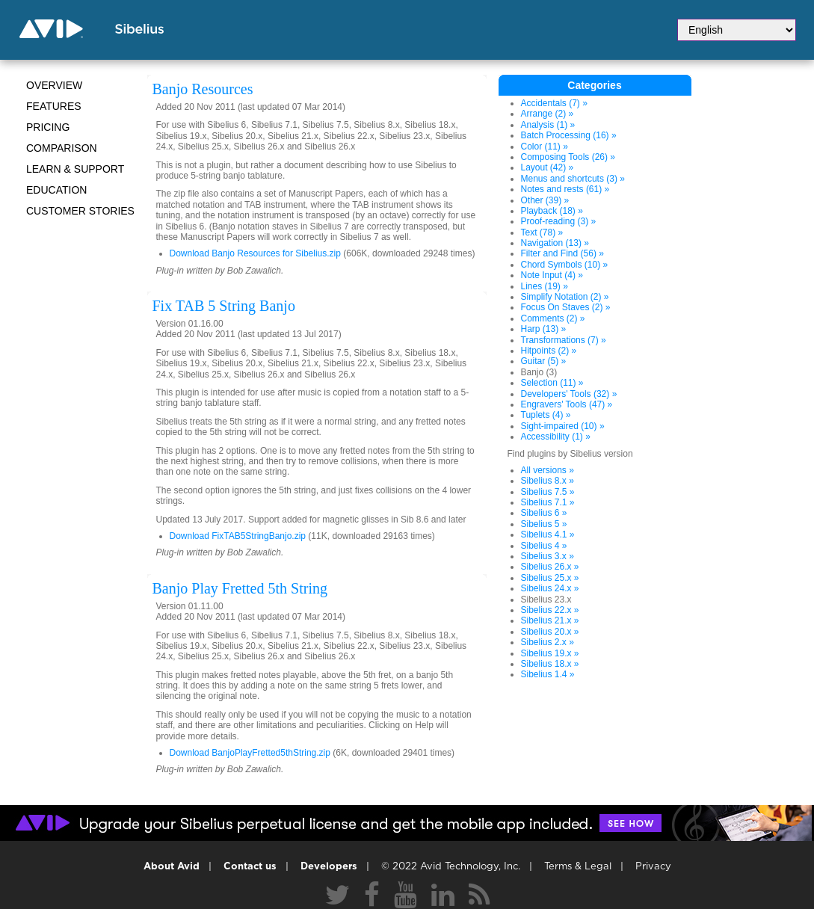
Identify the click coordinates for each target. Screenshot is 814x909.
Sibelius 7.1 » (548, 502)
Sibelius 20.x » (550, 631)
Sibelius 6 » (544, 513)
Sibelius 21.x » (550, 620)
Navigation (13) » (555, 243)
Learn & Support (75, 169)
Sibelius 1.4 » (548, 674)
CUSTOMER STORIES (80, 211)
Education (56, 190)
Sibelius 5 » (544, 524)
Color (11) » (544, 146)
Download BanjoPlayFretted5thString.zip (250, 753)
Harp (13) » (544, 329)
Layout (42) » (547, 167)
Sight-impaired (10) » (563, 426)
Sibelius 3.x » (547, 556)
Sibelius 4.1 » (548, 534)
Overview (54, 85)
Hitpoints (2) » (549, 350)
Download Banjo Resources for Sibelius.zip (255, 253)
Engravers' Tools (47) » (567, 404)
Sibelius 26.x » (550, 566)
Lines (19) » (544, 286)
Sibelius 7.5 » (548, 492)
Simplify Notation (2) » (565, 297)
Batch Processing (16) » (569, 135)
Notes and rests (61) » (565, 189)
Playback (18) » (552, 211)
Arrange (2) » (547, 113)
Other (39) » (545, 200)
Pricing (48, 127)
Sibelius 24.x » (550, 588)
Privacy (653, 867)
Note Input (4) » (552, 275)
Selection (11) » (552, 383)
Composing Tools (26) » (568, 157)
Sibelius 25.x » (550, 578)
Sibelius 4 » (544, 545)
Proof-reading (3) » (558, 221)
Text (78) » (542, 232)
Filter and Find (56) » (562, 253)
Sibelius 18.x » (550, 664)
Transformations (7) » (563, 340)
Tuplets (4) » (546, 415)
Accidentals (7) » (554, 103)
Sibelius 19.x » (550, 653)
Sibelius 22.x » (550, 610)
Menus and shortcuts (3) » (573, 178)
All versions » (547, 470)
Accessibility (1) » (556, 436)
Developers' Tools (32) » (569, 394)
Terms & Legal (577, 867)
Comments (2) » (553, 318)
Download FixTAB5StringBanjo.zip (238, 536)
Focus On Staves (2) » (566, 307)
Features (53, 106)
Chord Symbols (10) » (564, 264)
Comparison (61, 148)
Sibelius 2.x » (547, 642)
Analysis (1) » (548, 125)
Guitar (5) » (544, 361)
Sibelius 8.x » (547, 480)
